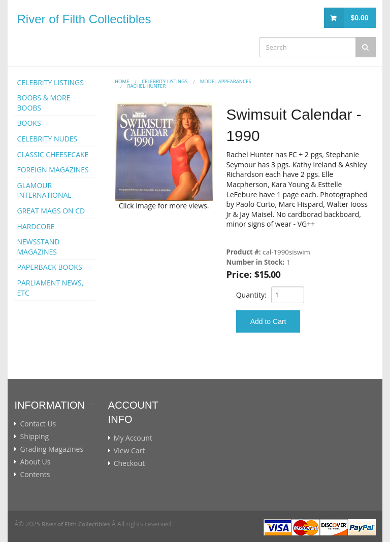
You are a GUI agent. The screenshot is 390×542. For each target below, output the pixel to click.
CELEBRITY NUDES (47, 138)
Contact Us (38, 423)
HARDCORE (35, 226)
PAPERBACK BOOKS (49, 267)
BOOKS (29, 123)
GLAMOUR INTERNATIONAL (44, 190)
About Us (35, 461)
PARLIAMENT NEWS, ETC (50, 288)
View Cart (129, 450)
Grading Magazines (51, 449)
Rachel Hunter (146, 86)
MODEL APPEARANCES (225, 81)
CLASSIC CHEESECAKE (52, 154)
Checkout (129, 463)
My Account (133, 438)
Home (122, 81)
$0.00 (359, 18)
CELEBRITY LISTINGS (50, 82)
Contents (35, 474)
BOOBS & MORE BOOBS (43, 103)
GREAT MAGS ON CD (51, 210)
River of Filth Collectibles (84, 19)
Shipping (34, 436)
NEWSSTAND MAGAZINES (38, 247)
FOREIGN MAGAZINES (52, 169)
